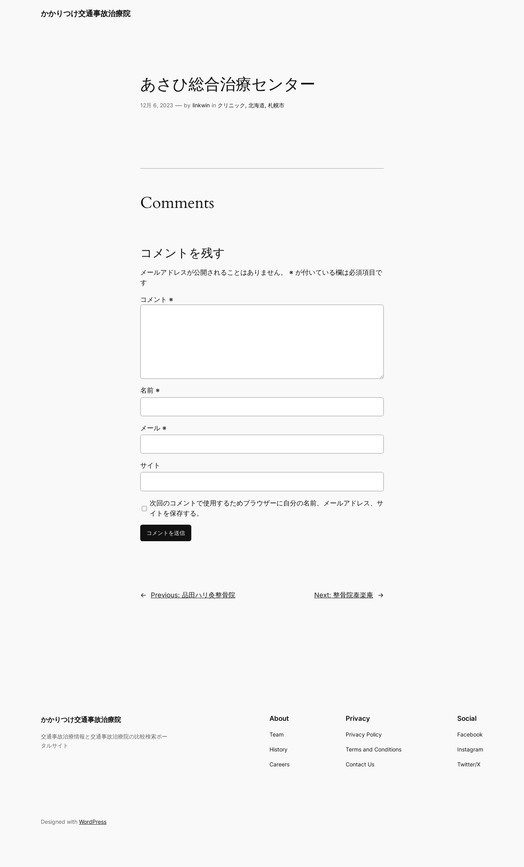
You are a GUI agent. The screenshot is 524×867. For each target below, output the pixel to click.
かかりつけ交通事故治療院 (85, 13)
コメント (156, 299)
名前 (150, 390)
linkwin (201, 105)
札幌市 (276, 105)
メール (153, 428)
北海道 (256, 105)
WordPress (92, 821)
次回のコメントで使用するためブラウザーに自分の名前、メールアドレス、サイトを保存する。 (266, 508)
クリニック (231, 105)
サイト (150, 465)
